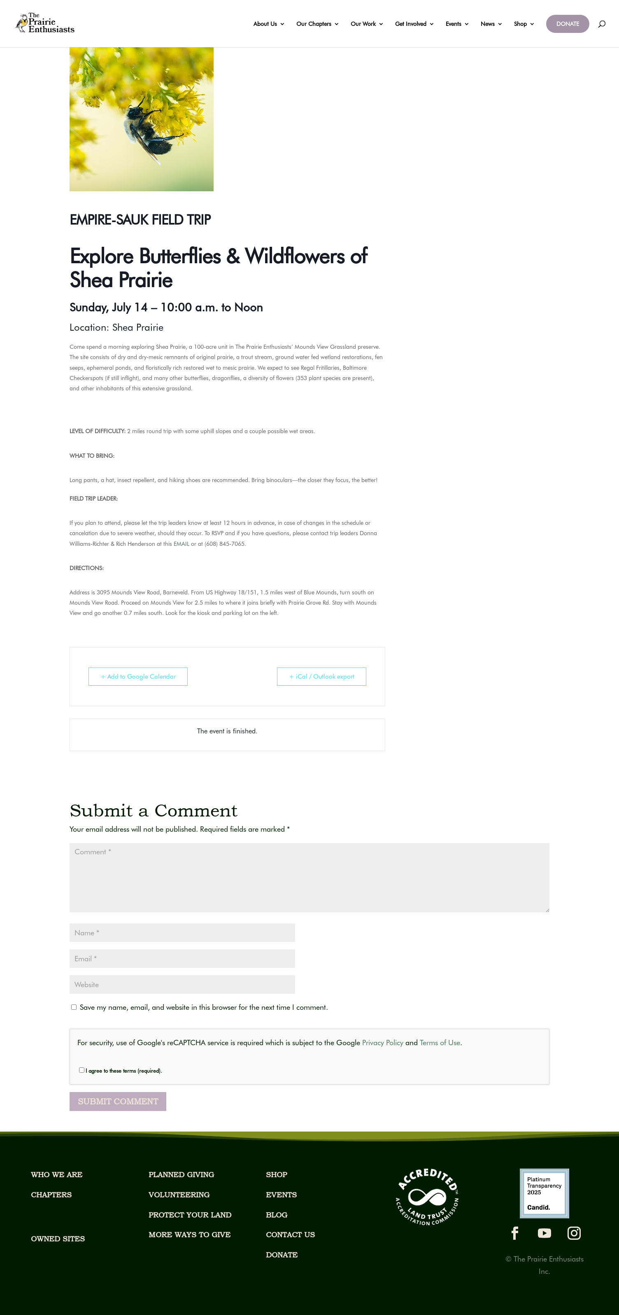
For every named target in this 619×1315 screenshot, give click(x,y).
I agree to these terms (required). (120, 1070)
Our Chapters (313, 24)
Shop (520, 24)
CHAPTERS (51, 1194)
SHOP (276, 1174)
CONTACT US (290, 1234)
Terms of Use (440, 1042)
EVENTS (281, 1194)
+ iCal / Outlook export (321, 676)
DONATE (567, 24)
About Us (265, 24)
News (488, 24)
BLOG (276, 1215)
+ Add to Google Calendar (138, 676)
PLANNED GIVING (181, 1174)
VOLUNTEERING (179, 1194)
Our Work (363, 24)
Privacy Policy (382, 1042)
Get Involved (410, 24)
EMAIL (181, 543)
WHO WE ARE (56, 1174)
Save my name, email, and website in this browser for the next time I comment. (204, 1007)
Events (453, 24)
